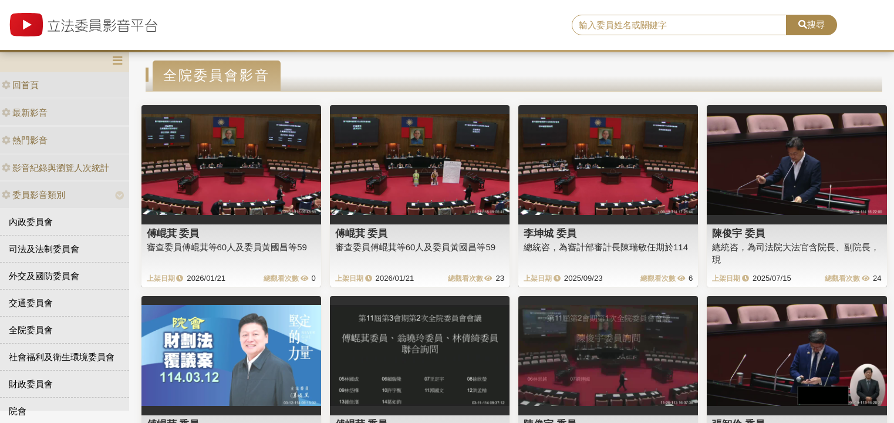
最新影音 (25, 113)
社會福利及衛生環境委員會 (61, 357)
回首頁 (20, 85)
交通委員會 (31, 303)
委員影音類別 (33, 195)
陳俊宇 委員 (738, 233)
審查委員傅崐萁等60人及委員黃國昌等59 (227, 247)
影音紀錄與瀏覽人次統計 (55, 168)
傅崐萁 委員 (173, 233)
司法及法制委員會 (44, 249)
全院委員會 (31, 330)
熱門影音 (25, 140)
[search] (679, 25)
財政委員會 (31, 384)
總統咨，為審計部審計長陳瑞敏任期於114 (606, 247)
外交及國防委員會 (44, 276)
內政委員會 (31, 222)
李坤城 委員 (550, 233)
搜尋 (811, 24)
